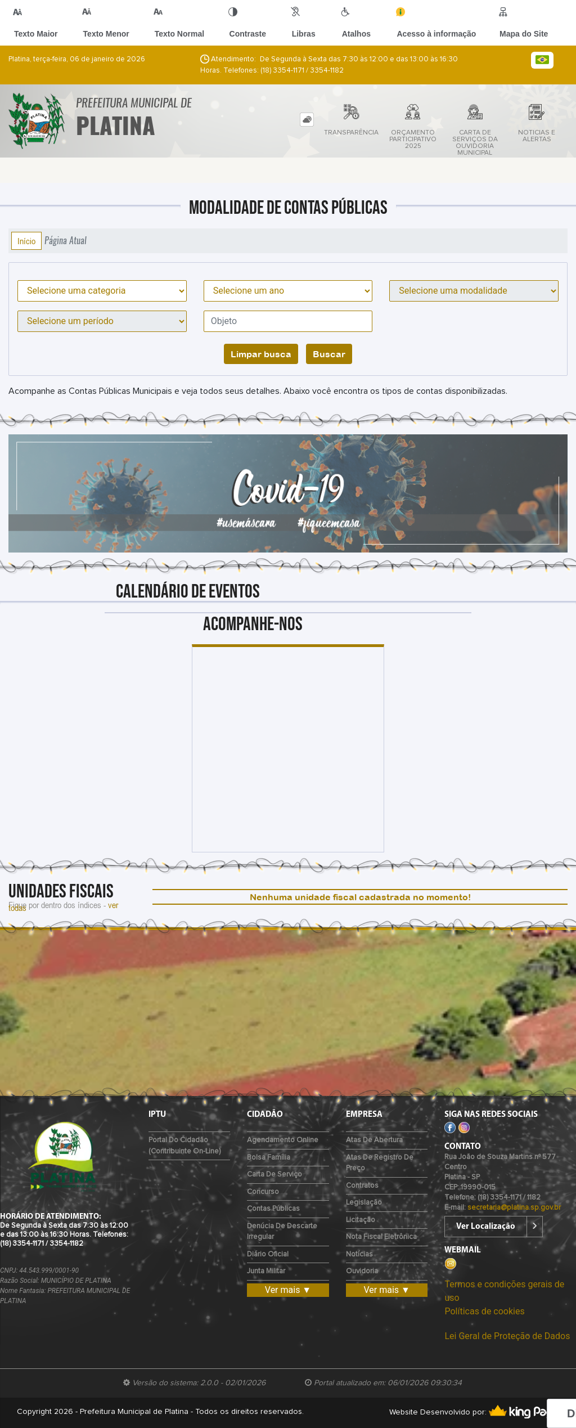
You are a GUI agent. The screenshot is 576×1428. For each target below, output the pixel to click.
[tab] (307, 120)
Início (26, 240)
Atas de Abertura (374, 1140)
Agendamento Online (282, 1140)
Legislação (364, 1202)
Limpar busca (261, 354)
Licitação (360, 1220)
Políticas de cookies (484, 1311)
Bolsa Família (268, 1157)
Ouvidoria (362, 1271)
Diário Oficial (268, 1254)
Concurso (263, 1192)
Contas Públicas (273, 1209)
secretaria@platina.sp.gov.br (514, 1207)
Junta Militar (266, 1271)
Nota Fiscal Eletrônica (381, 1237)
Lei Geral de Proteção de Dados (507, 1336)
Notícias (359, 1254)
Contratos (362, 1185)
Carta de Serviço (274, 1174)
